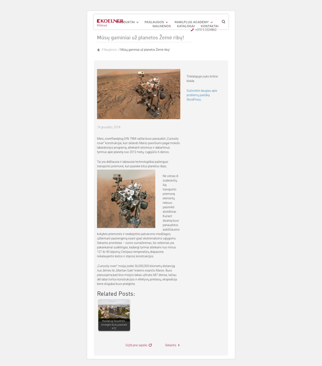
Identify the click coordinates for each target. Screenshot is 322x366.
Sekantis (170, 345)
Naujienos (162, 26)
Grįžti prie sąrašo (136, 345)
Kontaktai (210, 26)
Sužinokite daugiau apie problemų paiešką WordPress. (202, 95)
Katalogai (186, 26)
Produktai (126, 22)
